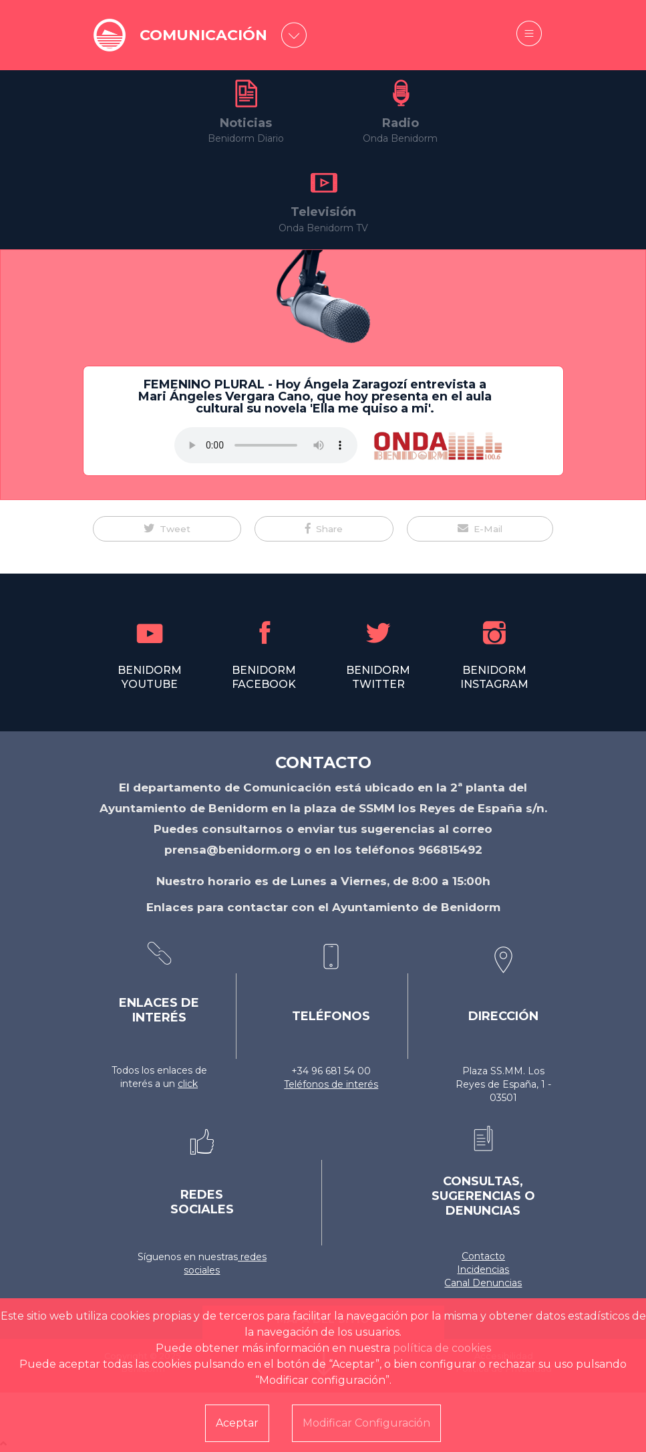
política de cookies (442, 1348)
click (188, 1084)
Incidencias (483, 1269)
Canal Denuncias (483, 1283)
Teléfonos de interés (331, 1084)
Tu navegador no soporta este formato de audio (265, 445)
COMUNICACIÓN (203, 35)
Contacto (483, 1256)
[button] (167, 528)
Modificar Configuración (366, 1423)
